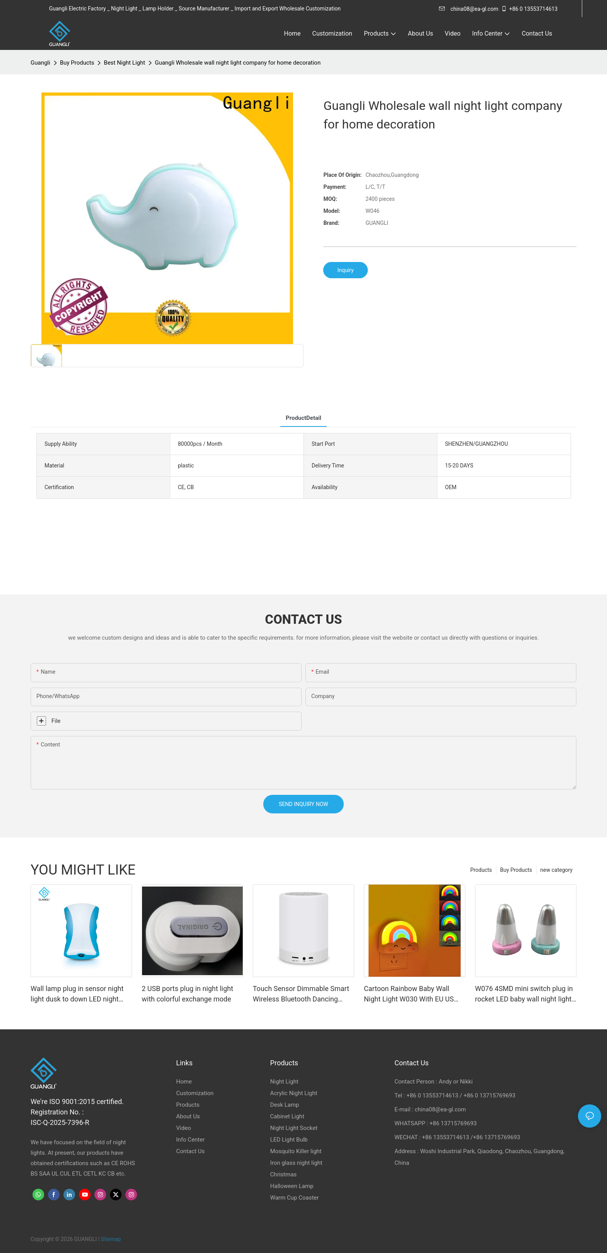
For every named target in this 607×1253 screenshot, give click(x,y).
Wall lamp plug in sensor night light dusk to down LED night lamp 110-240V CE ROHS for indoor (77, 994)
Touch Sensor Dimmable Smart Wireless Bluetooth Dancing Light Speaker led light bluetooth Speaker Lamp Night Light (302, 994)
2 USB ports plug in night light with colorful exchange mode (187, 993)
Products (481, 870)
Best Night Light (124, 62)
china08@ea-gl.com (468, 9)
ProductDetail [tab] (303, 417)
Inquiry (345, 270)
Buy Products (77, 62)
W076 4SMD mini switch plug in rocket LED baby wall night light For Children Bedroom (524, 994)
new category (556, 870)
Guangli (40, 62)
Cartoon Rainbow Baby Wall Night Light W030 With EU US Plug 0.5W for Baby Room (409, 994)
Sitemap (111, 1239)
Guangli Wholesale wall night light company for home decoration (238, 62)
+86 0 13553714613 (529, 9)
